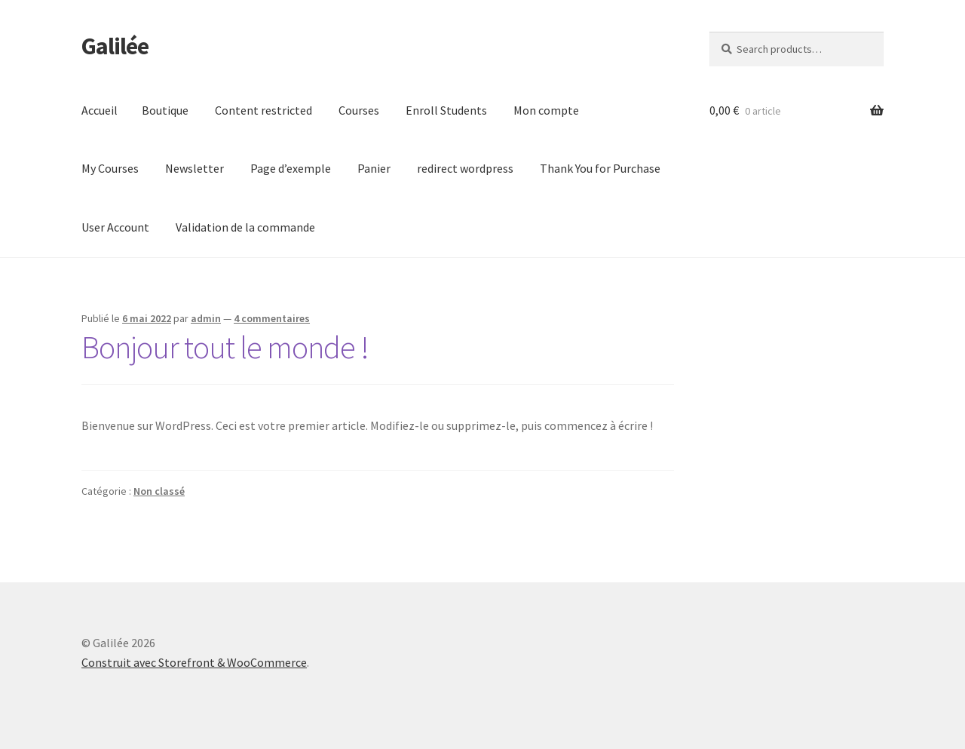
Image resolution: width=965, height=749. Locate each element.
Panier (374, 168)
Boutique (165, 110)
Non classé (159, 491)
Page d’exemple (290, 168)
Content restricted (263, 110)
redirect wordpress (465, 168)
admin (206, 318)
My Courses (110, 168)
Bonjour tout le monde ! (225, 347)
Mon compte (546, 110)
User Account (115, 227)
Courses (359, 110)
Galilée (115, 46)
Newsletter (194, 168)
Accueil (99, 110)
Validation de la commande (245, 227)
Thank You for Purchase (600, 168)
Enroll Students (446, 110)
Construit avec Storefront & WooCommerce (194, 662)
